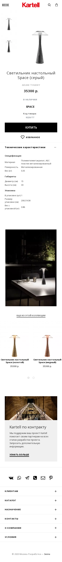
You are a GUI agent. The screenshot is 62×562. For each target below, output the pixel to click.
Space (30, 106)
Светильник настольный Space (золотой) (15, 361)
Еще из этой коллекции (31, 315)
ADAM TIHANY (31, 84)
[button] (28, 378)
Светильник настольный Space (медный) (47, 361)
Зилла (47, 554)
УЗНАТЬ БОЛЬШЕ (19, 454)
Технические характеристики (25, 147)
